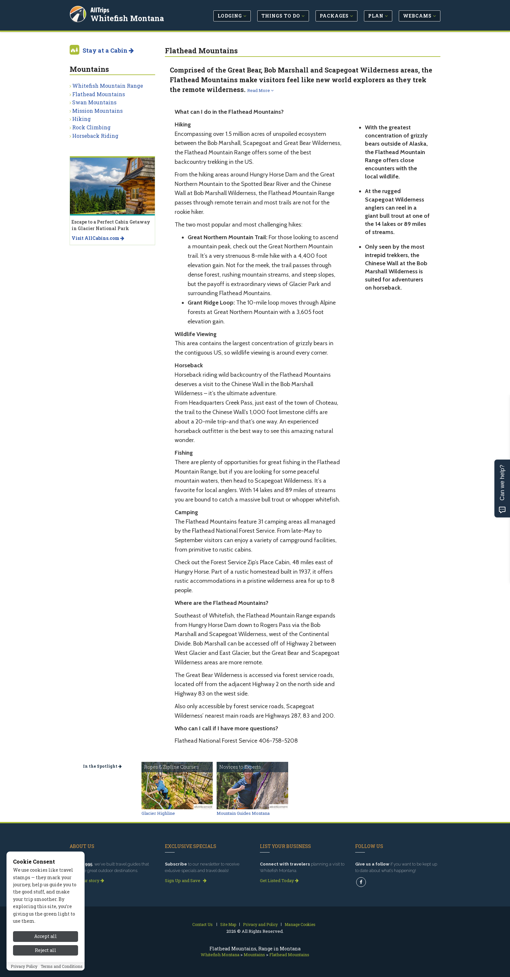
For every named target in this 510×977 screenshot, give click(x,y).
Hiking (81, 118)
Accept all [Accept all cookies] (45, 936)
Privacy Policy (24, 966)
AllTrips (100, 9)
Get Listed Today (279, 880)
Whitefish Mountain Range (107, 85)
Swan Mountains (94, 102)
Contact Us (202, 924)
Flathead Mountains (98, 94)
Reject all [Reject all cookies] (45, 950)
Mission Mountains (97, 110)
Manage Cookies (300, 924)
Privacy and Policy (260, 924)
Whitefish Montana (128, 17)
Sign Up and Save (186, 880)
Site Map (228, 924)
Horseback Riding (95, 135)
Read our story (87, 880)
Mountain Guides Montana (243, 813)
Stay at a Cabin (108, 50)
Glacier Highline (158, 813)
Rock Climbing (91, 127)
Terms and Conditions (62, 966)
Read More (260, 90)
